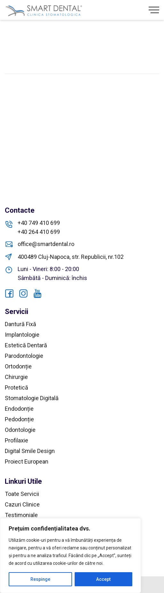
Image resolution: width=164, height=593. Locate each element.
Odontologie (20, 429)
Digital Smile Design (30, 451)
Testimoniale (21, 515)
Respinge (40, 579)
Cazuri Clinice (22, 504)
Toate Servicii (22, 493)
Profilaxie (16, 440)
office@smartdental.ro (46, 244)
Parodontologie (24, 355)
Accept (103, 579)
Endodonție (19, 408)
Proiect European (26, 461)
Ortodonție (18, 366)
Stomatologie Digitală (32, 398)
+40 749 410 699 (39, 222)
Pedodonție (19, 419)
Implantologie (22, 334)
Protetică (16, 387)
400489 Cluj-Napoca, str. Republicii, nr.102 (71, 256)
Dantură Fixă (20, 324)
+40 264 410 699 (39, 231)
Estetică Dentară (26, 345)
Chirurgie (16, 377)
